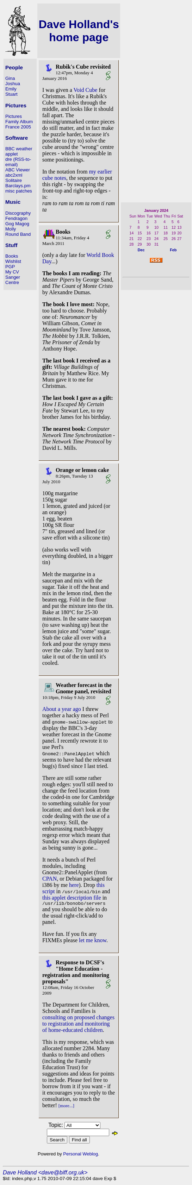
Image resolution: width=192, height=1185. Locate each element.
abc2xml (13, 175)
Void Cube (86, 90)
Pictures (13, 116)
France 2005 (18, 127)
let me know (92, 941)
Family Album (19, 121)
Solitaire (13, 180)
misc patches (18, 191)
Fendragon (16, 218)
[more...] (66, 1106)
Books (11, 256)
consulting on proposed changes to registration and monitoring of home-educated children (78, 1024)
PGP (10, 266)
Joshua (12, 83)
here (74, 885)
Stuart (11, 94)
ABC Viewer (17, 169)
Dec (141, 250)
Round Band (18, 234)
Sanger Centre (12, 280)
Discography (18, 213)
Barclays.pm (18, 185)
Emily (11, 89)
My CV (12, 272)
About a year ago (61, 709)
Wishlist (13, 261)
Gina (10, 78)
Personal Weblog (80, 1155)
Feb (173, 250)
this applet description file (71, 898)
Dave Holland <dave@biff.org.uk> (45, 1174)
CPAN (49, 879)
